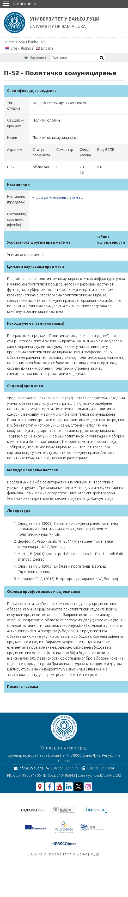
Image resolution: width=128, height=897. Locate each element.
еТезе (10, 42)
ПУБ (42, 42)
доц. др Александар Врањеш (59, 197)
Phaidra (32, 42)
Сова (20, 42)
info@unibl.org (28, 768)
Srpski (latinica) (22, 48)
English (47, 48)
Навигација (19, 4)
